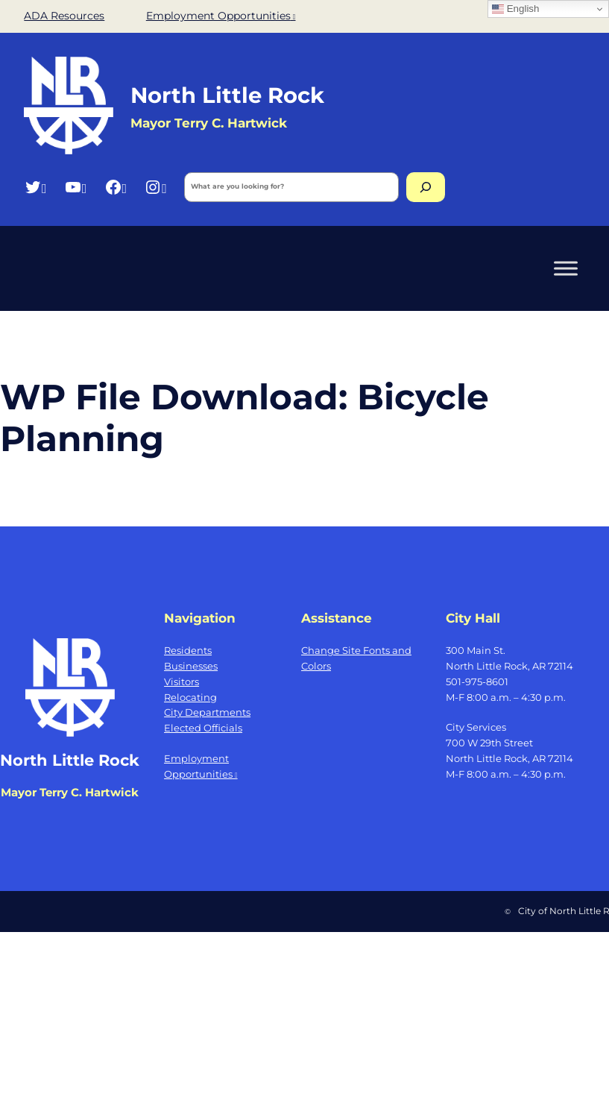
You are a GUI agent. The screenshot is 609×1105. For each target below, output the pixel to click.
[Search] (425, 187)
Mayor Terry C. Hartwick (70, 792)
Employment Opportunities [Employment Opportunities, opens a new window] (221, 16)
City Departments (207, 712)
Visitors (181, 681)
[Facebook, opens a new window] (115, 187)
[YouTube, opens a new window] (75, 187)
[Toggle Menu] (566, 268)
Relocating (190, 697)
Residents (188, 650)
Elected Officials (203, 728)
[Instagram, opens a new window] (155, 187)
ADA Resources (64, 16)
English (515, 9)
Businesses (191, 666)
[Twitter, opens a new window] (35, 187)
